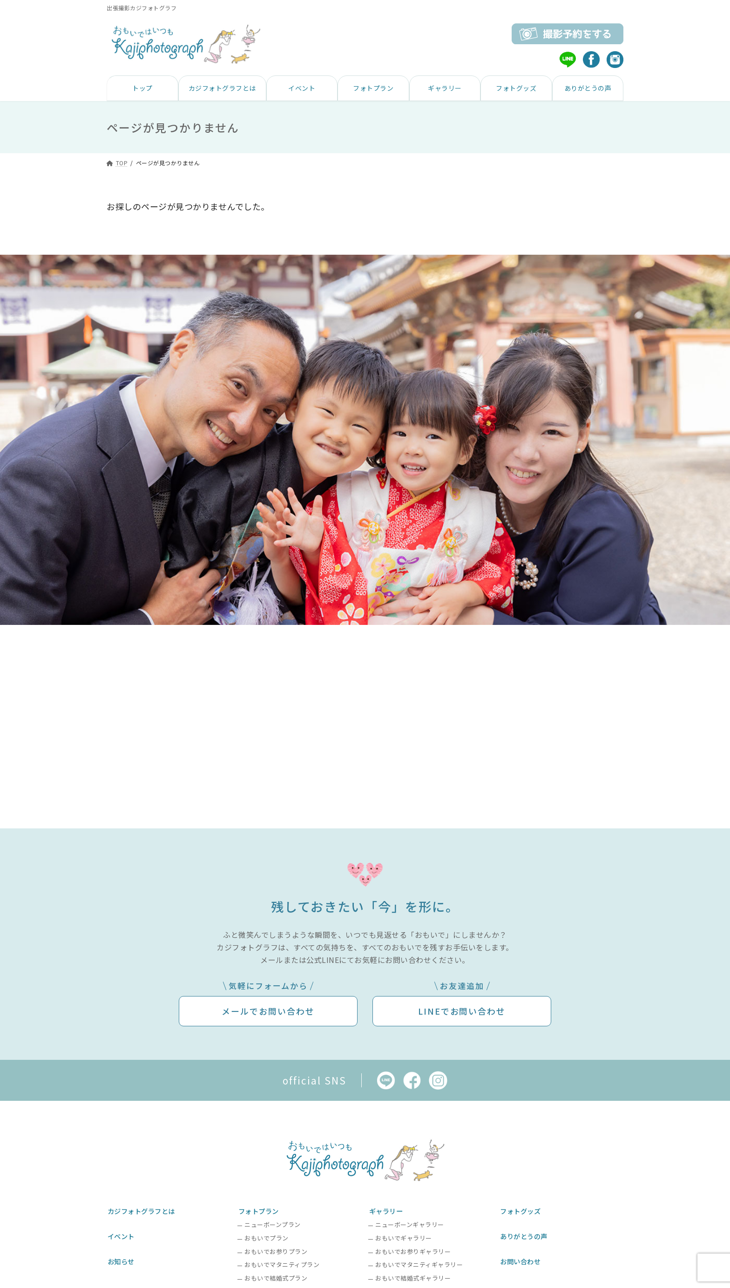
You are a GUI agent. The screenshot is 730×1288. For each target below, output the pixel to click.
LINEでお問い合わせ (462, 1011)
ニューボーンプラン (272, 1221)
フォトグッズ (521, 1209)
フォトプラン (259, 1209)
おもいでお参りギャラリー (413, 1248)
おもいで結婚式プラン (275, 1275)
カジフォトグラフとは (143, 1209)
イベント (121, 1231)
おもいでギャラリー (403, 1235)
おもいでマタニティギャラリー (419, 1261)
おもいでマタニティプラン (281, 1261)
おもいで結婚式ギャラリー (413, 1275)
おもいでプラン (266, 1235)
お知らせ (121, 1254)
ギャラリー (386, 1209)
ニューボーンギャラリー (409, 1221)
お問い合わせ (521, 1254)
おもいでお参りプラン (275, 1248)
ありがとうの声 (525, 1231)
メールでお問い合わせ (268, 1011)
